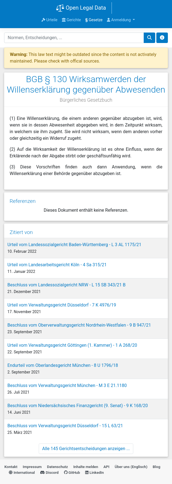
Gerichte (71, 20)
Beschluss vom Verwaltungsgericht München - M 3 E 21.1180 (67, 385)
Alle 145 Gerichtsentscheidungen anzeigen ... (86, 448)
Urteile (49, 20)
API (106, 466)
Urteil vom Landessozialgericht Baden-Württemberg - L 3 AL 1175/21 (74, 244)
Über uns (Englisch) (131, 466)
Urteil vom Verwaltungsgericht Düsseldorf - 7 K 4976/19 (61, 305)
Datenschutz (57, 466)
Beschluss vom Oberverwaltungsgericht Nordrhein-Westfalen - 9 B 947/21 (79, 325)
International (22, 472)
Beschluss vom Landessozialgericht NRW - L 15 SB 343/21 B (66, 284)
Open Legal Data (81, 8)
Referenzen (23, 201)
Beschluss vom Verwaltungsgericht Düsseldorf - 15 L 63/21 (65, 425)
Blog (156, 466)
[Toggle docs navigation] (162, 38)
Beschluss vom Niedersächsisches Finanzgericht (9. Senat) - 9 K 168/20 (77, 405)
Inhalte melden (85, 466)
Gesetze (94, 20)
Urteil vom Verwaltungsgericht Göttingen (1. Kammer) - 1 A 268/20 (72, 345)
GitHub (72, 472)
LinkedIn (94, 472)
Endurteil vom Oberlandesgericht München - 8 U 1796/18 (62, 365)
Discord (49, 472)
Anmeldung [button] (119, 20)
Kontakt (10, 466)
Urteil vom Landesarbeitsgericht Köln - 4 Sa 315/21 (57, 264)
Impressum (32, 466)
